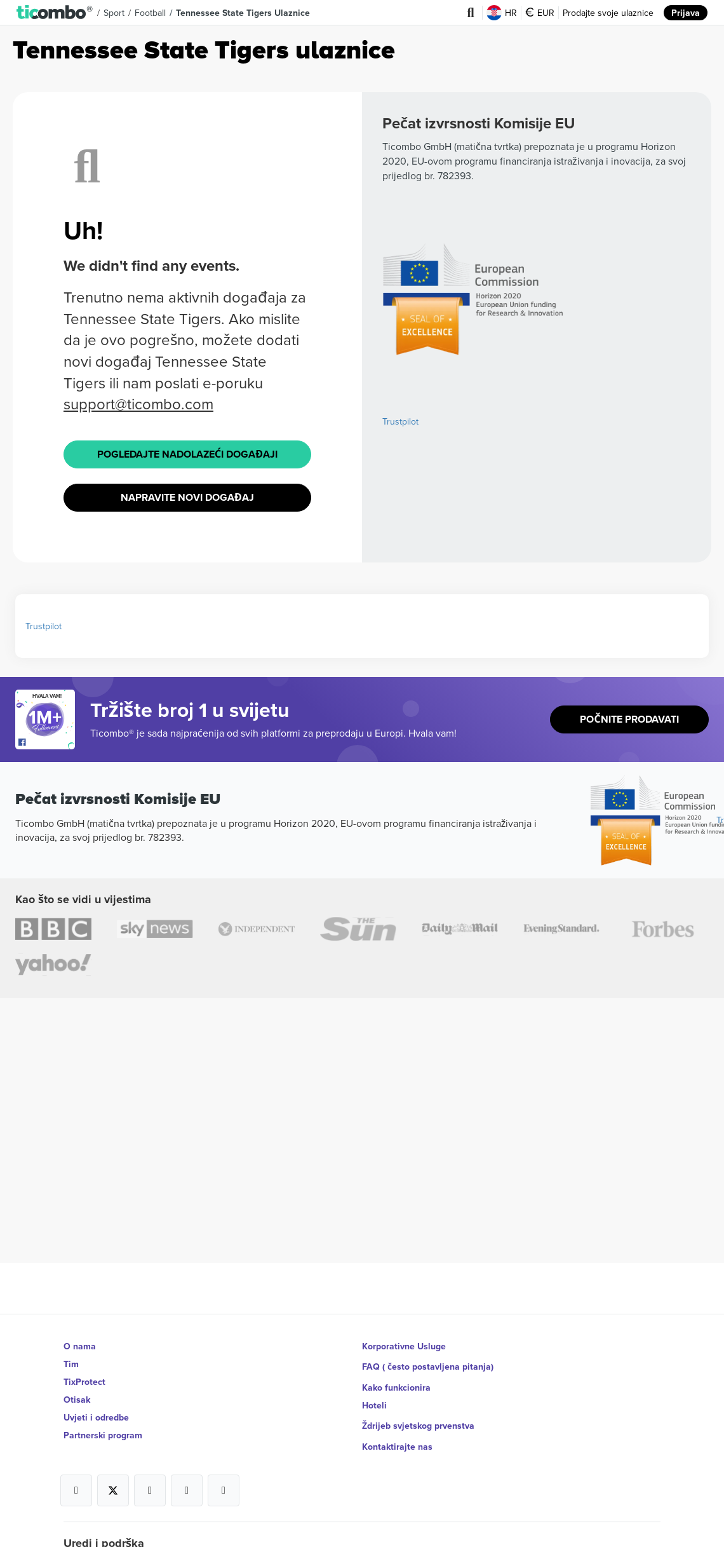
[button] (55, 12)
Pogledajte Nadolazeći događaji (187, 453)
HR (501, 13)
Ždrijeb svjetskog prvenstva (418, 1417)
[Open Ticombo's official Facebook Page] (46, 738)
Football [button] (150, 12)
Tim (71, 1364)
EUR (539, 13)
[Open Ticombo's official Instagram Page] (150, 1479)
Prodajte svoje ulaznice (608, 12)
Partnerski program (103, 1435)
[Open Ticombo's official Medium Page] (187, 1479)
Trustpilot (400, 421)
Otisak (77, 1399)
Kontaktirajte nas (397, 1435)
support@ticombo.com (138, 403)
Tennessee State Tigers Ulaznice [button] (243, 12)
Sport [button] (114, 12)
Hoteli (374, 1399)
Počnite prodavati (630, 714)
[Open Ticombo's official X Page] (113, 1479)
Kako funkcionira (396, 1381)
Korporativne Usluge (404, 1346)
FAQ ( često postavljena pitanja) (428, 1364)
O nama (80, 1346)
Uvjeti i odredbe (96, 1417)
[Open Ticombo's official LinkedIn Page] (223, 1479)
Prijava (685, 12)
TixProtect (84, 1381)
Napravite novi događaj (187, 493)
